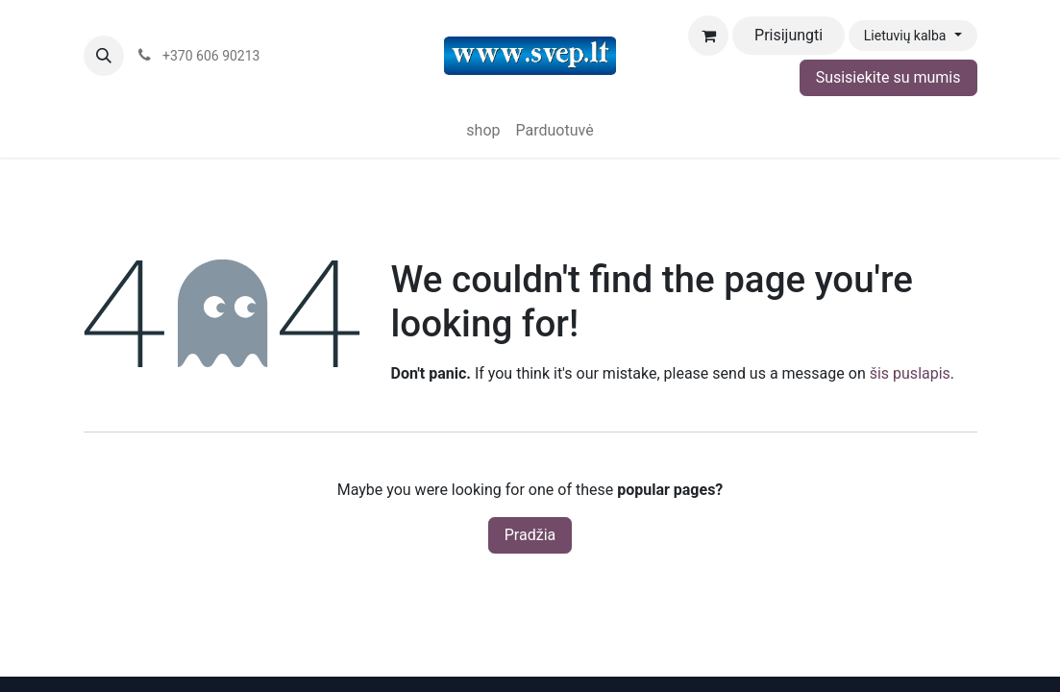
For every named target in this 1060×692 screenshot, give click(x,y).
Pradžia (530, 535)
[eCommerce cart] (708, 35)
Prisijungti (788, 35)
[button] (104, 56)
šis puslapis (910, 373)
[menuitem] (482, 130)
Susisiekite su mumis (888, 77)
